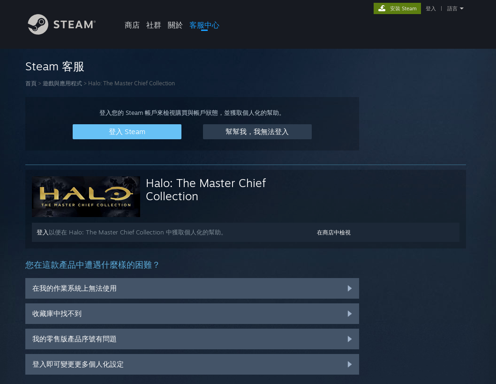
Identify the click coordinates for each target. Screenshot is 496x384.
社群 (153, 25)
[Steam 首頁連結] (69, 32)
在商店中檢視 (334, 232)
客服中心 (204, 25)
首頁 (31, 83)
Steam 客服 (54, 66)
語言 (452, 8)
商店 (132, 25)
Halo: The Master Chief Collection (206, 189)
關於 (175, 25)
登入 (431, 8)
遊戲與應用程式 (62, 83)
